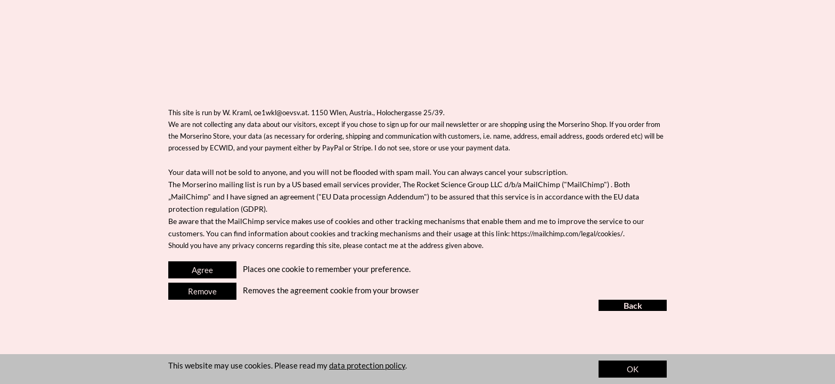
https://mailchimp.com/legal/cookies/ (567, 233)
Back (633, 305)
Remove (202, 291)
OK (632, 369)
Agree (202, 270)
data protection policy (367, 365)
